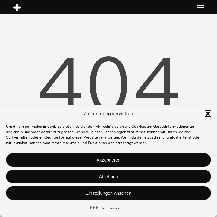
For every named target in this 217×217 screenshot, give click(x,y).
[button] (208, 114)
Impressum (111, 208)
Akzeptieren (108, 159)
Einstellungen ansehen (108, 193)
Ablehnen (108, 176)
